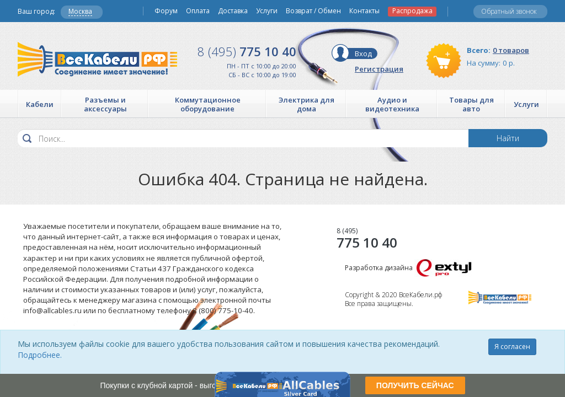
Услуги (267, 11)
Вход (363, 53)
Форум (166, 11)
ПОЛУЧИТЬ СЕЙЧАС (415, 385)
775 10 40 (247, 51)
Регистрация (379, 69)
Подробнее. (40, 355)
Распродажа (412, 11)
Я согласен (512, 346)
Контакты (364, 11)
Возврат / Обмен (313, 11)
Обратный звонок (509, 11)
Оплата (198, 11)
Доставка (233, 11)
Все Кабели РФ (97, 59)
